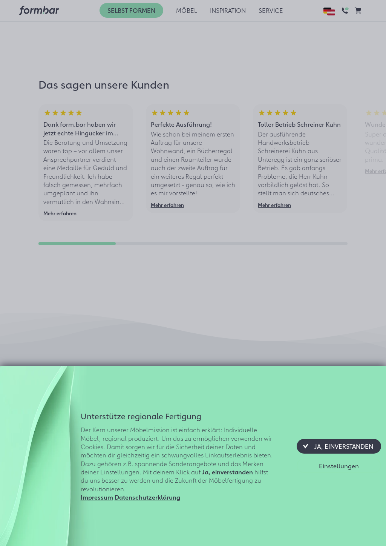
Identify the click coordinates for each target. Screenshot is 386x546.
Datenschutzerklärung (147, 497)
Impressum (97, 497)
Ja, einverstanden (227, 472)
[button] (339, 446)
